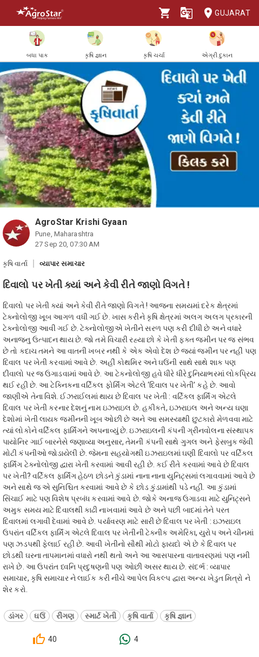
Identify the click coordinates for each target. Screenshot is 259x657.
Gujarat (223, 13)
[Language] (186, 13)
